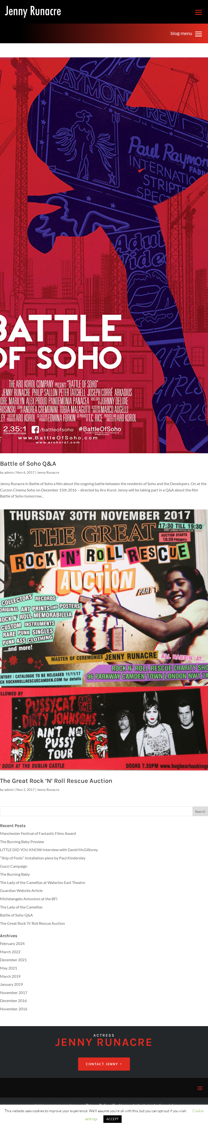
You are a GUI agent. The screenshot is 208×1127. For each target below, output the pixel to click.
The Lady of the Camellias (21, 907)
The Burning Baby (15, 874)
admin (9, 472)
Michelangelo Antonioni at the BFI (28, 898)
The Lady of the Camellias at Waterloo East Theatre (42, 882)
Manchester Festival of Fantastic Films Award (38, 833)
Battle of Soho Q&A (28, 463)
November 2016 (13, 1008)
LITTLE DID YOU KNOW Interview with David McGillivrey (49, 849)
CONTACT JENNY (102, 1064)
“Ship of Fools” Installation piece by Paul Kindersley (42, 858)
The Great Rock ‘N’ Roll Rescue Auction (56, 781)
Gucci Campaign (13, 866)
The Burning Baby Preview (22, 841)
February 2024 (12, 943)
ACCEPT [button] (112, 1119)
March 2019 (10, 976)
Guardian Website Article (21, 890)
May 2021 (8, 968)
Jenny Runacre (48, 472)
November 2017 (13, 992)
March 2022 (10, 951)
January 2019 (11, 984)
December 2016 (13, 1000)
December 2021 (13, 959)
